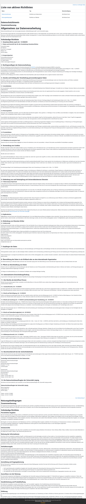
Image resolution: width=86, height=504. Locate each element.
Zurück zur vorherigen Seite (79, 4)
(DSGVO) (33, 67)
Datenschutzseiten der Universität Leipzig (18, 211)
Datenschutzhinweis (39, 501)
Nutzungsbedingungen (47, 501)
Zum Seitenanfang (79, 398)
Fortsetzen (43, 502)
